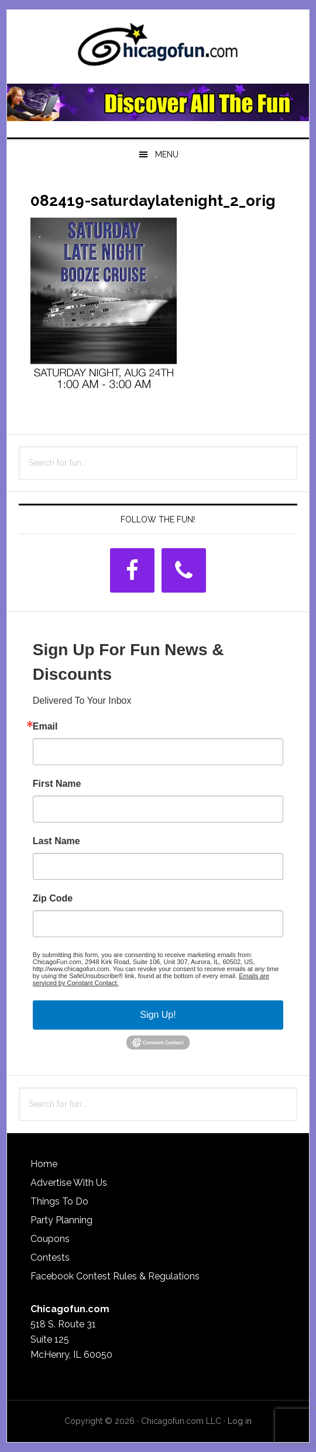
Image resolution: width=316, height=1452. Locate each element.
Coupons (50, 1238)
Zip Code (53, 898)
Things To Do (59, 1201)
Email (45, 726)
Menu (166, 154)
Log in (240, 1421)
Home (43, 1163)
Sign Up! (158, 1015)
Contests (50, 1257)
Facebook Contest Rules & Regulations (115, 1276)
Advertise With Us (68, 1182)
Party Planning (61, 1220)
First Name (57, 784)
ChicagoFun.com (158, 48)
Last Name (56, 841)
